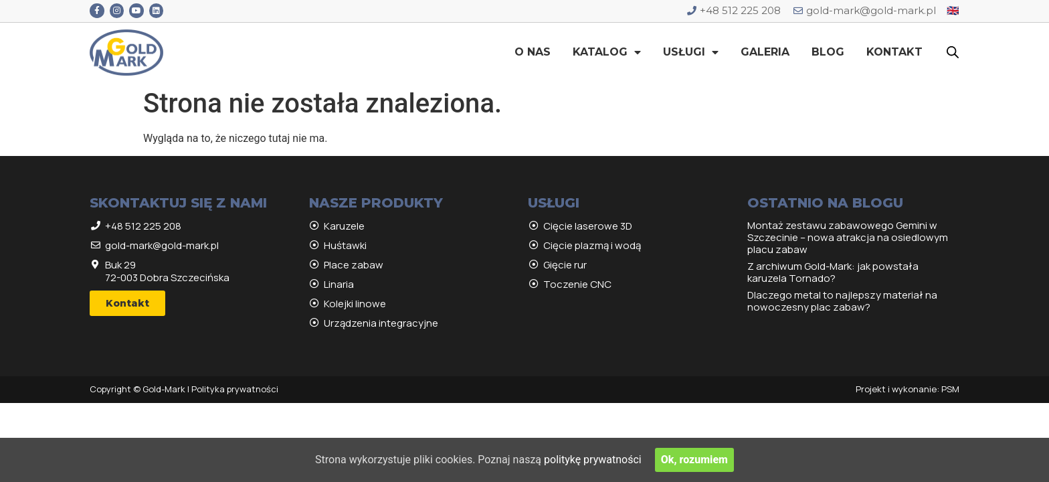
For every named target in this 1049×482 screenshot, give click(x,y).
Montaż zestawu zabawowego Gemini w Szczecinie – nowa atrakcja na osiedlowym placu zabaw (847, 237)
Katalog (607, 52)
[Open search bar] (952, 52)
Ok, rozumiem (694, 459)
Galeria (765, 52)
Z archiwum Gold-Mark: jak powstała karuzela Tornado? (833, 272)
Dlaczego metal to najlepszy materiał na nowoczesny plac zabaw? (842, 301)
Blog (828, 52)
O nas (532, 52)
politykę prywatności (593, 459)
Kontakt (894, 52)
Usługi (691, 52)
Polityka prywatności (234, 389)
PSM (950, 389)
